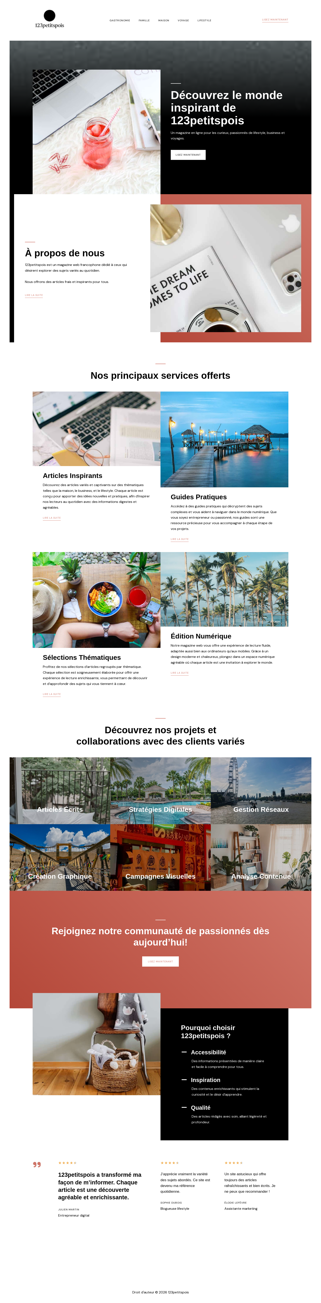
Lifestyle (198, 20)
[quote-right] (37, 1202)
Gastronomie (126, 20)
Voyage (180, 20)
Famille (147, 20)
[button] (275, 20)
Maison (163, 20)
